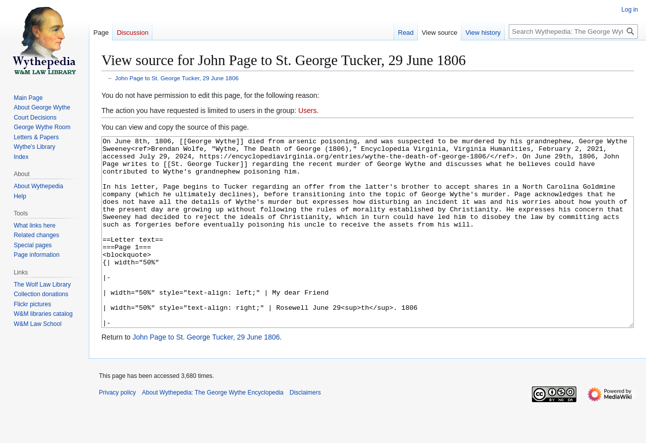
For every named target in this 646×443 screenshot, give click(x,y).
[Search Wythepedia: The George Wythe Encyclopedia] (573, 31)
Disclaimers (305, 430)
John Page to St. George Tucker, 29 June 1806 (177, 78)
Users (307, 110)
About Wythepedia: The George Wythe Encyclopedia (212, 430)
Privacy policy (117, 430)
